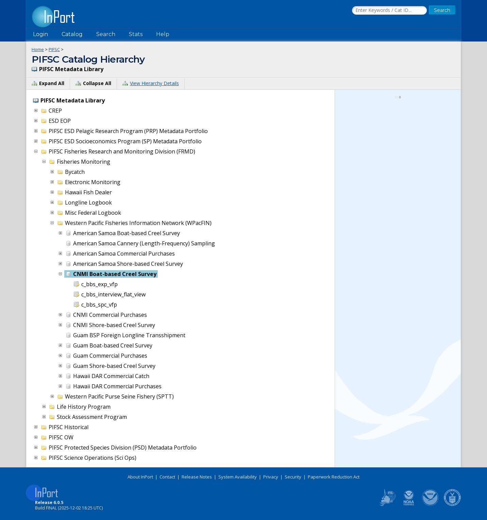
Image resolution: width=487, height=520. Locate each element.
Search (105, 34)
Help (162, 34)
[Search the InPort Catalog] (389, 10)
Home (38, 49)
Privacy (270, 477)
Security (293, 477)
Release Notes (197, 477)
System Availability (237, 477)
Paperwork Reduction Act (333, 477)
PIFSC (54, 49)
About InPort (140, 477)
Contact (167, 477)
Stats (135, 34)
